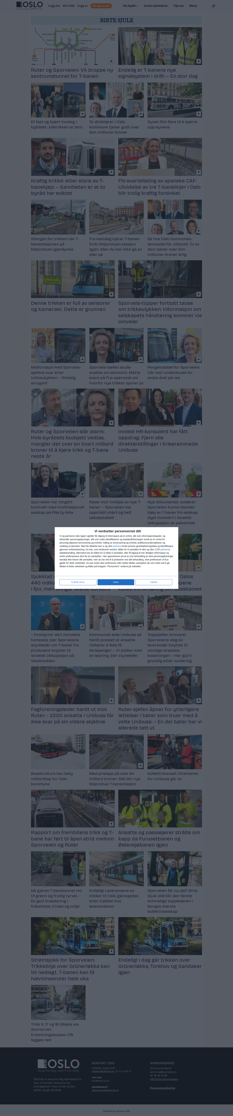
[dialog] (116, 558)
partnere (117, 546)
